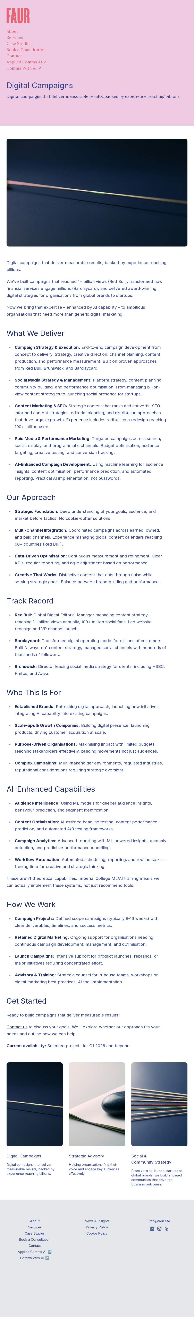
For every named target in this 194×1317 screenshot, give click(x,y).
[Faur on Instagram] (159, 1229)
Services (15, 37)
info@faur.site (159, 1221)
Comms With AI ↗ (24, 68)
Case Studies (19, 43)
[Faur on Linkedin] (152, 1229)
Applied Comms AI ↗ (27, 61)
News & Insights (97, 1221)
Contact (14, 55)
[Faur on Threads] (167, 1229)
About (12, 31)
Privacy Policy (97, 1227)
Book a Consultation (26, 49)
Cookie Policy (97, 1233)
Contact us (17, 1026)
